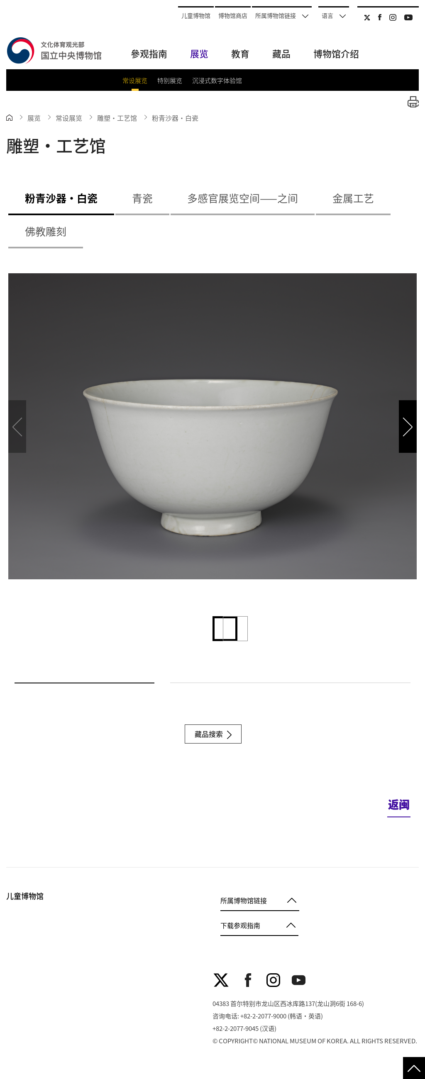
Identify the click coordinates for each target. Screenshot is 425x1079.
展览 (34, 118)
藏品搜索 (213, 734)
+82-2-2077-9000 (263, 1015)
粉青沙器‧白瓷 (175, 118)
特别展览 (169, 80)
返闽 (399, 804)
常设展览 (134, 80)
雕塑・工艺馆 (117, 118)
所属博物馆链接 (281, 15)
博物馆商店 (232, 15)
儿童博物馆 (195, 15)
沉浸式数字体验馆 (217, 80)
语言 (334, 15)
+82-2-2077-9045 (235, 1028)
